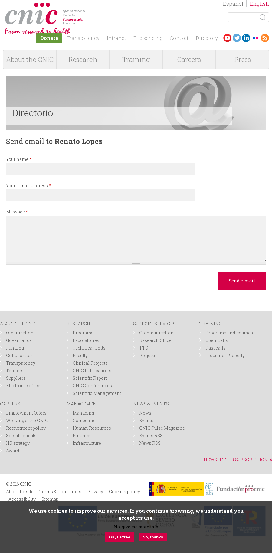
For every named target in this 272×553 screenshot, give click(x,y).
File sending (147, 38)
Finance (81, 435)
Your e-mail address (28, 185)
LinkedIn (246, 38)
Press (242, 59)
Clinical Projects (90, 363)
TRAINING (210, 324)
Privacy (95, 491)
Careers (189, 59)
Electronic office (23, 386)
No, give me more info (136, 526)
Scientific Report (90, 378)
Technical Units (89, 348)
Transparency (83, 38)
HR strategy (18, 443)
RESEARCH (78, 324)
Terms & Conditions (60, 491)
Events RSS (151, 435)
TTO (143, 348)
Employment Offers (26, 413)
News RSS (150, 443)
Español (233, 3)
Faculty (80, 355)
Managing (83, 413)
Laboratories (86, 340)
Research (82, 59)
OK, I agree (119, 537)
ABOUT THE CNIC (18, 324)
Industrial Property (225, 355)
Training (136, 59)
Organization (20, 333)
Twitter (237, 38)
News (145, 413)
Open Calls (216, 340)
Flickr (255, 38)
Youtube (227, 38)
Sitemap (49, 499)
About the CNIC (30, 59)
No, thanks (153, 537)
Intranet (116, 38)
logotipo (90, 5)
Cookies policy (124, 491)
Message (17, 212)
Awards (14, 451)
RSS (265, 38)
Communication (156, 333)
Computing (84, 420)
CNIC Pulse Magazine (162, 428)
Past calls (215, 348)
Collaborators (20, 355)
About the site (20, 491)
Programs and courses (229, 333)
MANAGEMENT (83, 404)
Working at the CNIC (27, 420)
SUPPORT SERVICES (154, 324)
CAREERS (10, 404)
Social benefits (21, 435)
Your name (18, 159)
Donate (49, 38)
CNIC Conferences (92, 386)
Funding (15, 348)
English (259, 3)
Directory (207, 38)
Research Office (155, 340)
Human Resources (92, 428)
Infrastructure (87, 443)
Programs (83, 333)
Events (146, 420)
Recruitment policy (26, 428)
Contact (179, 38)
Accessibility (22, 499)
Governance (19, 340)
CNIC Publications (92, 370)
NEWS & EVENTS (151, 404)
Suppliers (16, 378)
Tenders (15, 370)
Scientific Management (97, 393)
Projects (147, 355)
